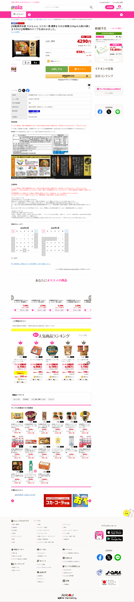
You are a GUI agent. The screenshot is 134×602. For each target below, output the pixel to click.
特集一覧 (14, 549)
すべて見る (37, 517)
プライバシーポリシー (34, 593)
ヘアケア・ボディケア (43, 526)
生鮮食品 (14, 523)
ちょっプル (23, 19)
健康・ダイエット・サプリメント (46, 532)
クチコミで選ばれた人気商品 (19, 555)
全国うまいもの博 (16, 552)
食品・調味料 (15, 520)
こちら (35, 113)
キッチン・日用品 (42, 523)
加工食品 (30, 19)
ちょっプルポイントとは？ (44, 563)
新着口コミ (40, 578)
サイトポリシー (49, 593)
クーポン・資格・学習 (69, 532)
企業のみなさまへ (68, 569)
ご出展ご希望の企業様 (108, 593)
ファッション (67, 520)
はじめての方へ (104, 2)
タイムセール (41, 549)
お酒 (13, 538)
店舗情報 (66, 580)
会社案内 (96, 593)
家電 (64, 523)
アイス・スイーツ (16, 532)
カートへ (80, 69)
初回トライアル (15, 566)
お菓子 (13, 529)
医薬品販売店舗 (85, 593)
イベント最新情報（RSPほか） (71, 549)
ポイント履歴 (41, 560)
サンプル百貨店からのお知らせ (71, 557)
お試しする (56, 69)
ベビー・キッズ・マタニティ (70, 526)
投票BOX (40, 572)
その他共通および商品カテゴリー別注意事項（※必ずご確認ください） (31, 264)
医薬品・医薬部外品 (42, 535)
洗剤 (38, 520)
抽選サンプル (15, 563)
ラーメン (50, 19)
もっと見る (83, 335)
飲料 (13, 535)
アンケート (40, 575)
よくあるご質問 (117, 2)
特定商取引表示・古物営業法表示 (67, 593)
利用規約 (21, 593)
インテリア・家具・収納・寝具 (45, 538)
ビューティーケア (42, 529)
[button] (29, 14)
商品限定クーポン (42, 552)
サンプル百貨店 (15, 19)
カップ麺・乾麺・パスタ (40, 19)
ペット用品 (66, 529)
